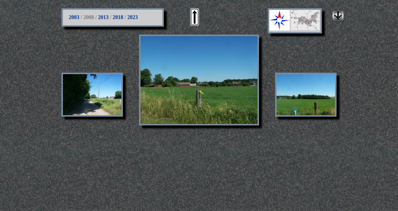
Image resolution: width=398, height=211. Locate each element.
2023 (132, 17)
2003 (74, 17)
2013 (103, 17)
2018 (118, 17)
